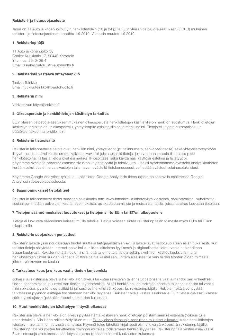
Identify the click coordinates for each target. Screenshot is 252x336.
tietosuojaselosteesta (48, 181)
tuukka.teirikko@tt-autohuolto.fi (48, 87)
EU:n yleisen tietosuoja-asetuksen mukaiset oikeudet (135, 319)
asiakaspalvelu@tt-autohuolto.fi (48, 65)
